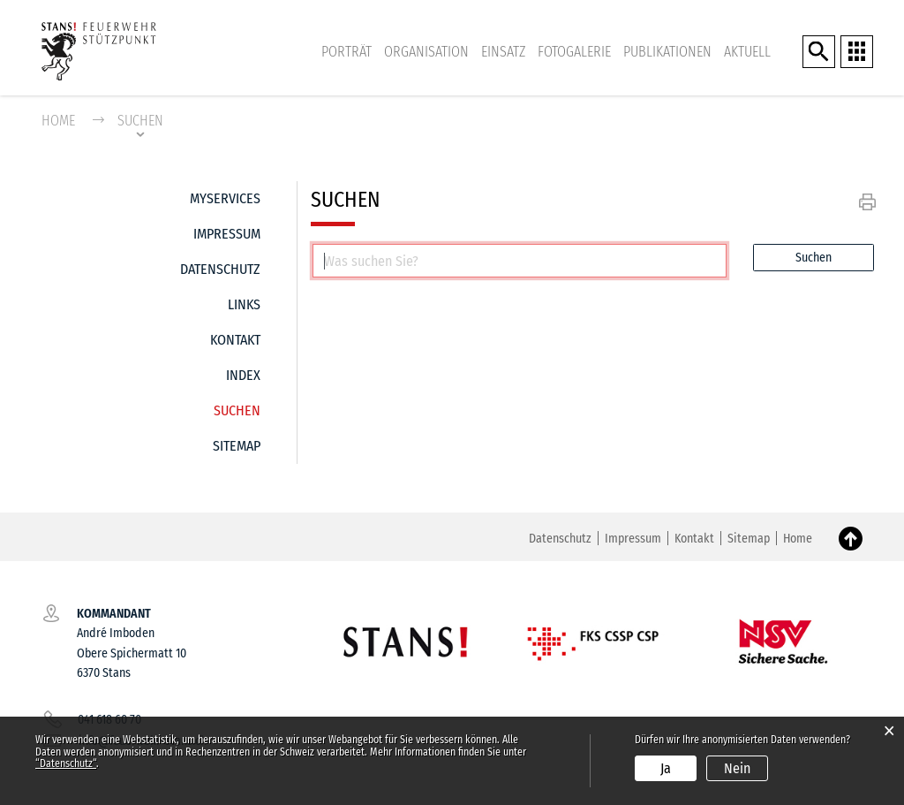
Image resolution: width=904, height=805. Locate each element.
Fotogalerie (574, 51)
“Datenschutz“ (65, 763)
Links (244, 304)
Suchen (237, 406)
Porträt (346, 51)
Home (58, 120)
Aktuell (747, 51)
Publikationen (667, 51)
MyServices (225, 198)
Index (243, 375)
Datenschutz (220, 269)
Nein (737, 768)
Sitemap (236, 445)
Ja (665, 768)
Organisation (426, 51)
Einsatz (503, 51)
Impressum (226, 233)
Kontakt (235, 339)
